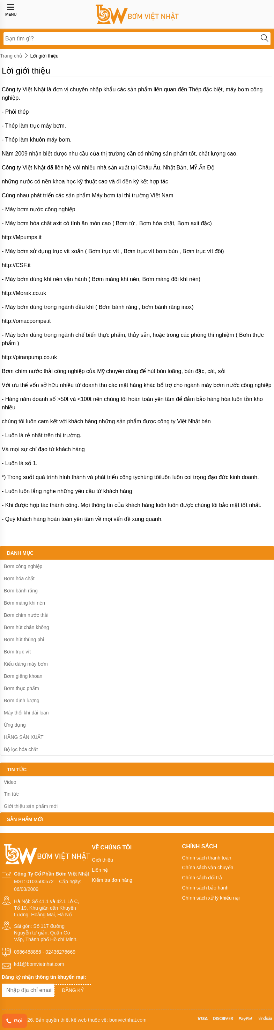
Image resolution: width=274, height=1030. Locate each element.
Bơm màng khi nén (24, 603)
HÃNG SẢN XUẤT (24, 737)
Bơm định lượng (21, 700)
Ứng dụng (15, 725)
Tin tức (11, 794)
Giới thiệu (102, 860)
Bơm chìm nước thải (26, 615)
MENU (10, 10)
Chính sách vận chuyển (208, 867)
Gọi (13, 1021)
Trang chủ (11, 56)
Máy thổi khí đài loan (26, 712)
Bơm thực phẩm (21, 688)
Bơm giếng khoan (23, 676)
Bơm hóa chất (19, 578)
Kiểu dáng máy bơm (26, 664)
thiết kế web (73, 1020)
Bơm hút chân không (26, 627)
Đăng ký (73, 990)
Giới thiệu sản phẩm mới (31, 806)
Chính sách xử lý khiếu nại (211, 898)
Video (10, 782)
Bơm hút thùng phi (24, 639)
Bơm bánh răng (21, 590)
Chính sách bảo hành (205, 888)
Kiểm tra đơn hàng (112, 880)
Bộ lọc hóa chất (21, 749)
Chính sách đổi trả (202, 877)
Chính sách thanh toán (206, 858)
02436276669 (60, 951)
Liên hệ (100, 870)
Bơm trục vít (17, 651)
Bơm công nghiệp (23, 566)
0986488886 (27, 951)
